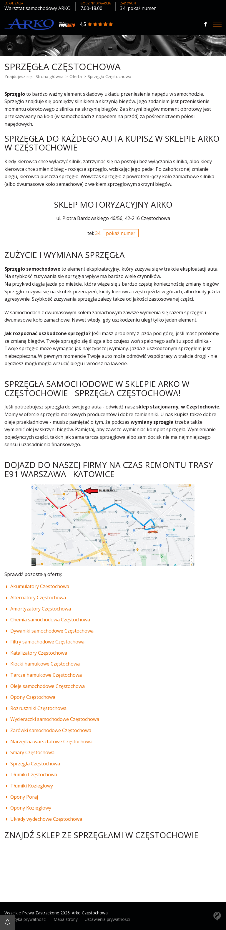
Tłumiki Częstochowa (33, 774)
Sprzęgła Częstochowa (35, 763)
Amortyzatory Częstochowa (40, 608)
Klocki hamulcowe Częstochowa (45, 664)
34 (138, 8)
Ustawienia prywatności (107, 919)
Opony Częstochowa (32, 697)
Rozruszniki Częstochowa (38, 708)
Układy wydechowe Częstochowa (46, 818)
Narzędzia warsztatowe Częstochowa (51, 741)
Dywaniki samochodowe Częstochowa (52, 630)
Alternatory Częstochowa (38, 597)
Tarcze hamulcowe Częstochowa (46, 674)
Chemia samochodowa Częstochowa (50, 619)
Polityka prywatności (26, 919)
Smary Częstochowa (32, 752)
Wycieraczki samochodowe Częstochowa (54, 719)
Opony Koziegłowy (30, 808)
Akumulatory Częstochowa (39, 586)
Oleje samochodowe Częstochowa (47, 686)
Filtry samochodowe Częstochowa (47, 641)
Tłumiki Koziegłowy (31, 785)
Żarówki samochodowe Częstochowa (50, 730)
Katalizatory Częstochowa (38, 652)
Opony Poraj (24, 796)
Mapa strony (66, 919)
